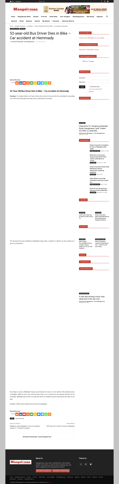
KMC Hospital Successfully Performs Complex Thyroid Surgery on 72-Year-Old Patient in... (85, 245)
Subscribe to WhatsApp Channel (89, 49)
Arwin (49, 482)
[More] (49, 83)
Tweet (13, 82)
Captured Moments (86, 268)
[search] (92, 61)
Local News (30, 26)
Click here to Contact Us (44, 471)
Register (91, 91)
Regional (100, 16)
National (14, 21)
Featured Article (85, 98)
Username (82, 78)
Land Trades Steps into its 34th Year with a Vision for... (86, 216)
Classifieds (92, 174)
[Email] (31, 83)
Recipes (35, 16)
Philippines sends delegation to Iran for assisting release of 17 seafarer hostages (25, 427)
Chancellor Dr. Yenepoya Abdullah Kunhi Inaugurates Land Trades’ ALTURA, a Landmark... (93, 128)
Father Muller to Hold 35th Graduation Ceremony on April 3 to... (99, 180)
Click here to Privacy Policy (61, 471)
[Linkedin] (20, 83)
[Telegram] (42, 83)
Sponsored (83, 226)
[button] (107, 17)
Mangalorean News (24, 16)
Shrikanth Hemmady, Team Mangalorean (23, 41)
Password (82, 82)
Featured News (84, 140)
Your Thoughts (65, 16)
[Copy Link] (35, 83)
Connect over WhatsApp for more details (91, 38)
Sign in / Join (42, 1)
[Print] (27, 83)
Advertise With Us (68, 21)
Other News (53, 16)
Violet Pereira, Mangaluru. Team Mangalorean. (92, 133)
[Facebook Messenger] (38, 83)
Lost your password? (95, 89)
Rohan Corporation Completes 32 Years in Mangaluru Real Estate (99, 147)
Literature (55, 21)
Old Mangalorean (78, 16)
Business (29, 21)
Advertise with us (85, 33)
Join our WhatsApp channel (88, 44)
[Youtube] (24, 83)
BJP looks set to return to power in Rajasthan (61, 426)
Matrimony (90, 16)
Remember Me (95, 86)
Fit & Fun (44, 16)
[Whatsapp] (46, 83)
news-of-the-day (20, 418)
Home (13, 16)
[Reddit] (17, 83)
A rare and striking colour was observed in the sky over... (92, 297)
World (21, 21)
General (37, 21)
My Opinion (46, 21)
